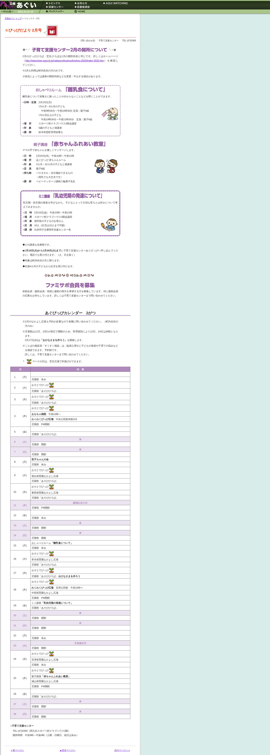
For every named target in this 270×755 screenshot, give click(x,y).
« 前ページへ (17, 750)
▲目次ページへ (67, 750)
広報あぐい (19, 5)
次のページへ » (122, 750)
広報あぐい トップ (13, 18)
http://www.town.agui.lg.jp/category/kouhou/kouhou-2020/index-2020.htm (64, 60)
